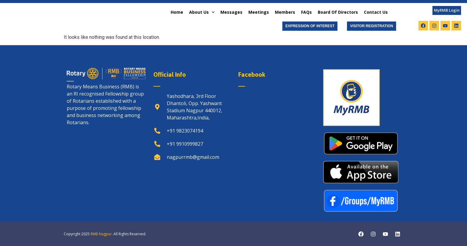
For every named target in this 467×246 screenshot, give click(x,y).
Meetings (258, 12)
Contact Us (376, 12)
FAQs (306, 12)
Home (177, 12)
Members (285, 12)
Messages (231, 12)
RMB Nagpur (101, 233)
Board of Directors (338, 12)
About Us (202, 12)
